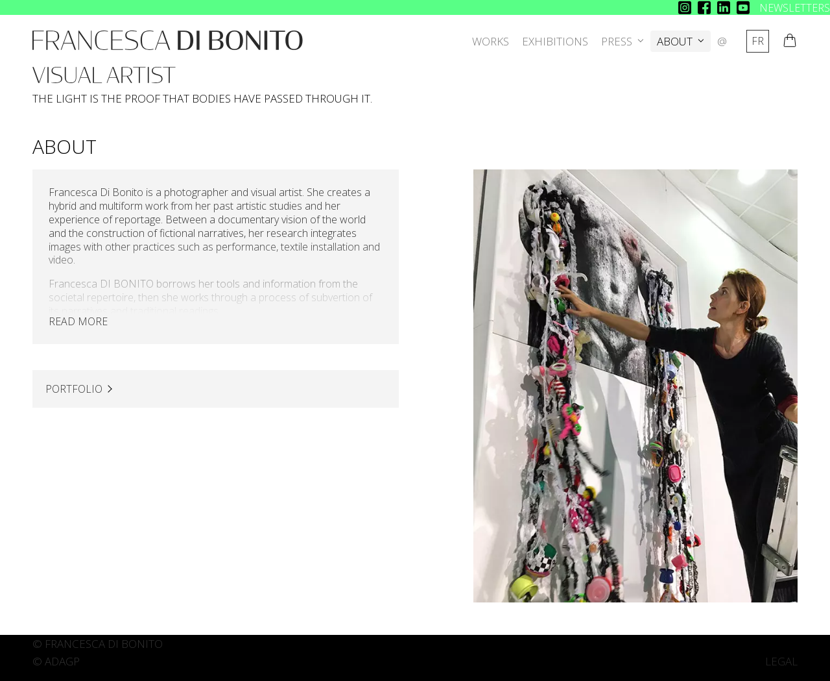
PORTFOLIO (73, 389)
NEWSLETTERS (794, 8)
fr (758, 41)
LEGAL (781, 661)
